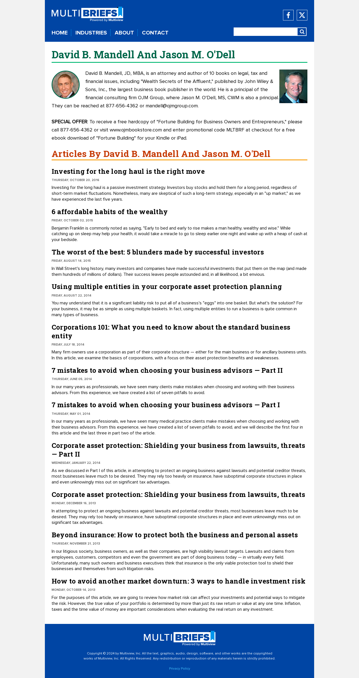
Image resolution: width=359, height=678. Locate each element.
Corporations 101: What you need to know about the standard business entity (171, 331)
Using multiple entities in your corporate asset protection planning (167, 286)
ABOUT (124, 33)
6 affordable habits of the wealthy (110, 211)
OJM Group (151, 97)
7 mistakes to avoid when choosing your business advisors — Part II (167, 370)
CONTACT (155, 33)
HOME (60, 33)
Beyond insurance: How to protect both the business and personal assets (175, 534)
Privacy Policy (179, 668)
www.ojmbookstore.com (136, 130)
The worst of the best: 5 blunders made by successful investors (158, 251)
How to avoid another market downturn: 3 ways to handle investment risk (178, 581)
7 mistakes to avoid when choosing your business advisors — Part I (166, 404)
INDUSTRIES (91, 33)
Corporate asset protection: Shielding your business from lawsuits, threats (178, 494)
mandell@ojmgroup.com (172, 105)
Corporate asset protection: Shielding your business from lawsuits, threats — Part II (178, 450)
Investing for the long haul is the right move (128, 171)
